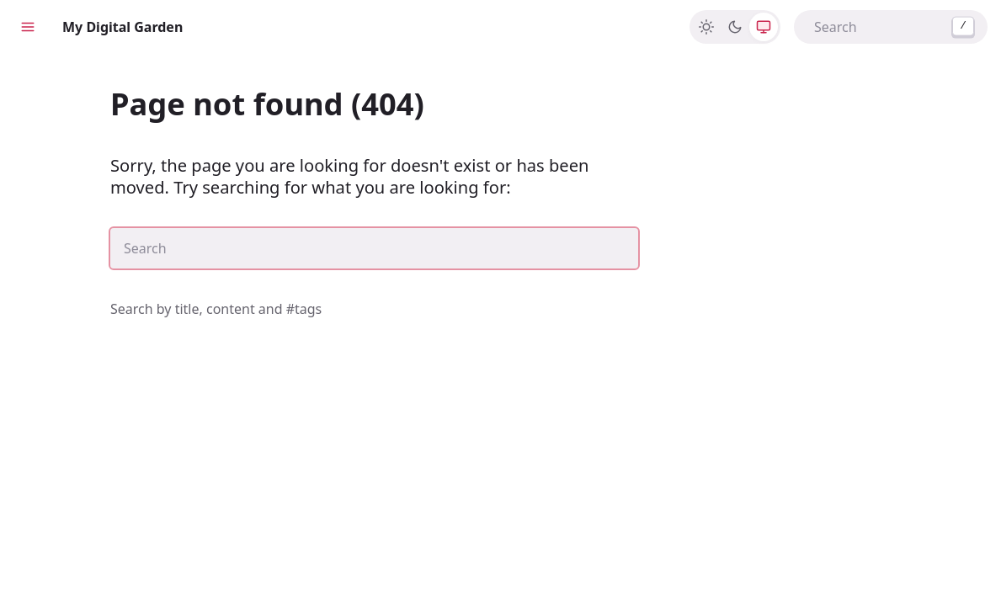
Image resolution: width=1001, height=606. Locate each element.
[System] (763, 27)
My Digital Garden (122, 27)
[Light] (706, 27)
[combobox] (891, 27)
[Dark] (735, 27)
